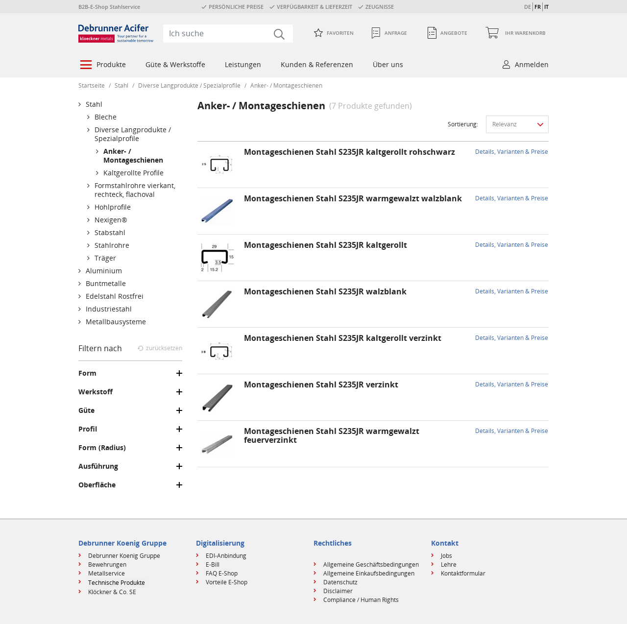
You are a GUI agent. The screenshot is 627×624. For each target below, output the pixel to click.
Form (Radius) (102, 447)
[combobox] (228, 33)
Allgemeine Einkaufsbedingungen (368, 573)
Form (87, 373)
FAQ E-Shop (222, 573)
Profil (87, 429)
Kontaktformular (463, 573)
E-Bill (212, 564)
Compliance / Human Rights (361, 600)
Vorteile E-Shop (226, 582)
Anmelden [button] (532, 64)
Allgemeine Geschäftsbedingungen (371, 564)
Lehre (449, 564)
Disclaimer (338, 591)
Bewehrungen (107, 564)
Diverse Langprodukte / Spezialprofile (189, 85)
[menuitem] (102, 65)
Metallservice (106, 573)
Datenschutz (340, 582)
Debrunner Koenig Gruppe (124, 556)
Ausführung (98, 466)
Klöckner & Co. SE (112, 592)
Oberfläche (97, 484)
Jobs (446, 556)
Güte (86, 410)
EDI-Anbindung (226, 556)
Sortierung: (463, 124)
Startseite (91, 85)
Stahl (121, 85)
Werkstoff (95, 391)
